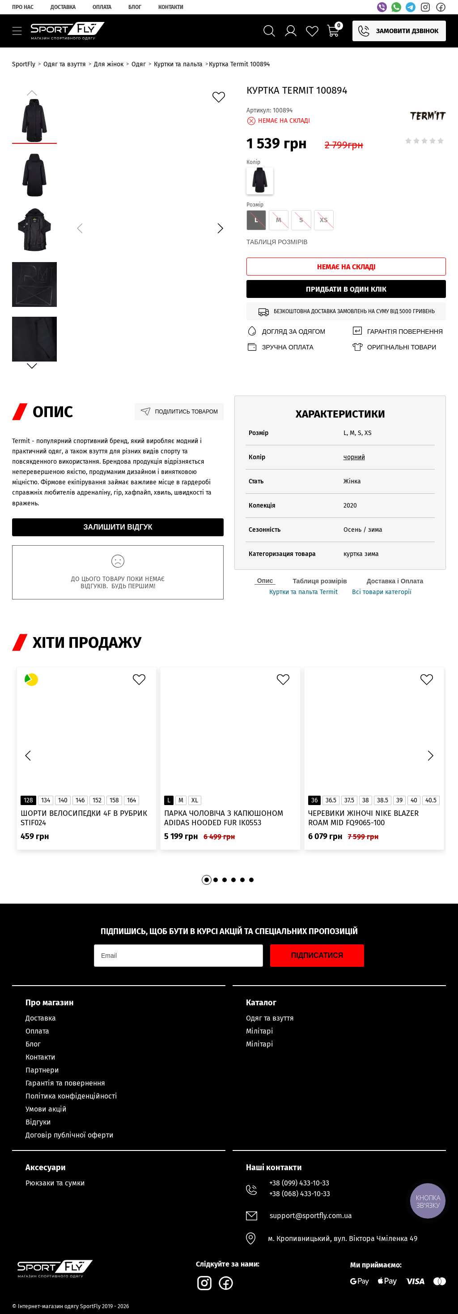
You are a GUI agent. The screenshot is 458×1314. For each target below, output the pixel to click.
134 (45, 800)
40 (414, 800)
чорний (354, 457)
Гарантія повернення (397, 331)
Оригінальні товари (394, 347)
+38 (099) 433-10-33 (299, 1183)
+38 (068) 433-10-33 (299, 1193)
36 (314, 800)
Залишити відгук (118, 527)
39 (399, 800)
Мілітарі (259, 1031)
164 (131, 800)
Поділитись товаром (179, 411)
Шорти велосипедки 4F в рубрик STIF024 (84, 818)
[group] (150, 227)
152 (97, 800)
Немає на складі (346, 267)
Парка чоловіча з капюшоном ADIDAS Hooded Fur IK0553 (223, 818)
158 (114, 800)
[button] (220, 228)
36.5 (331, 800)
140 (63, 800)
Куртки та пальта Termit (303, 592)
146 (80, 800)
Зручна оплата (280, 347)
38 (365, 800)
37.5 (349, 800)
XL (194, 800)
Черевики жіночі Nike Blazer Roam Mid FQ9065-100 (363, 818)
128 (28, 800)
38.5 (382, 800)
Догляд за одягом (285, 331)
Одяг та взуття (270, 1018)
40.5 (431, 800)
